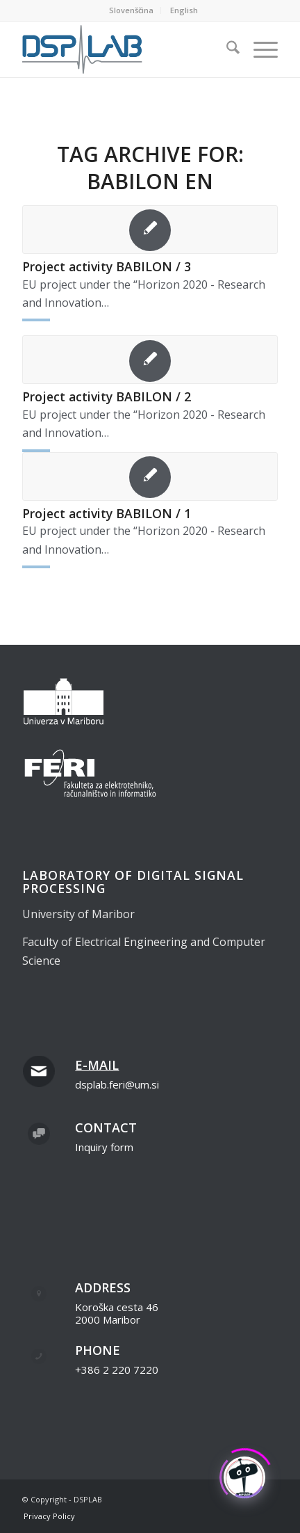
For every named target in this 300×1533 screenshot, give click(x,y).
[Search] (226, 49)
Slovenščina (131, 10)
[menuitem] (131, 10)
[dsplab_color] (124, 49)
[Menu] (259, 49)
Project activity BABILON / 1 (106, 513)
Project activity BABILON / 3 (106, 266)
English (184, 10)
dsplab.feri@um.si (117, 1084)
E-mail (97, 1065)
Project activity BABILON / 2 (106, 396)
